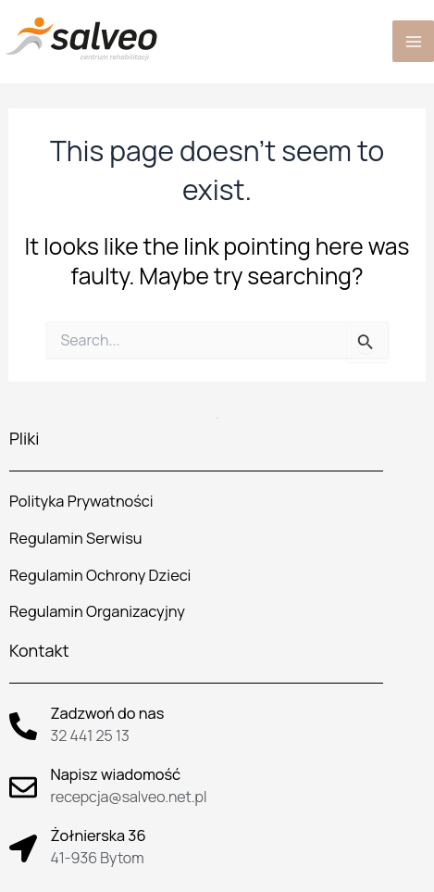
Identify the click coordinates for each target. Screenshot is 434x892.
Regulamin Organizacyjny (97, 611)
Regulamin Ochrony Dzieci (100, 575)
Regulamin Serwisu (76, 538)
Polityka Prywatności (81, 501)
